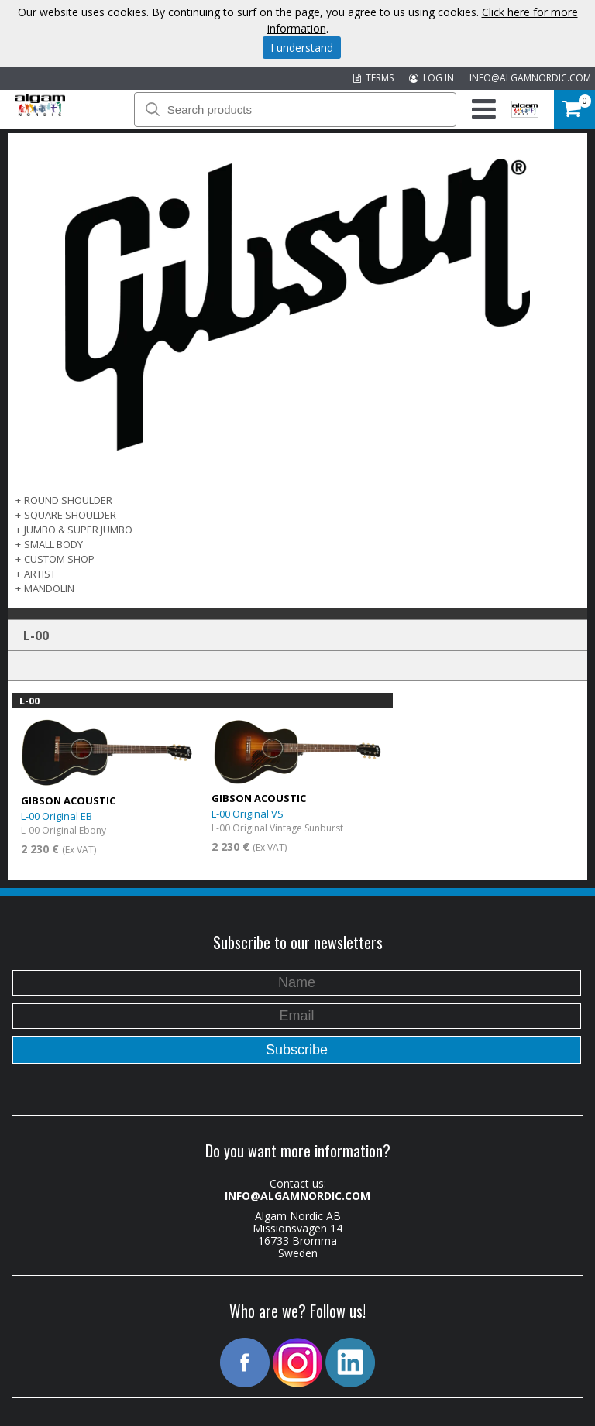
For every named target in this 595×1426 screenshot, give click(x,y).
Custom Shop (59, 559)
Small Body (53, 544)
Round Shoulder (68, 500)
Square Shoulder (70, 515)
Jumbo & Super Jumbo (78, 529)
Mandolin (49, 588)
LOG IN (431, 77)
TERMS (373, 77)
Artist (40, 574)
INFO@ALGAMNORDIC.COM (530, 77)
